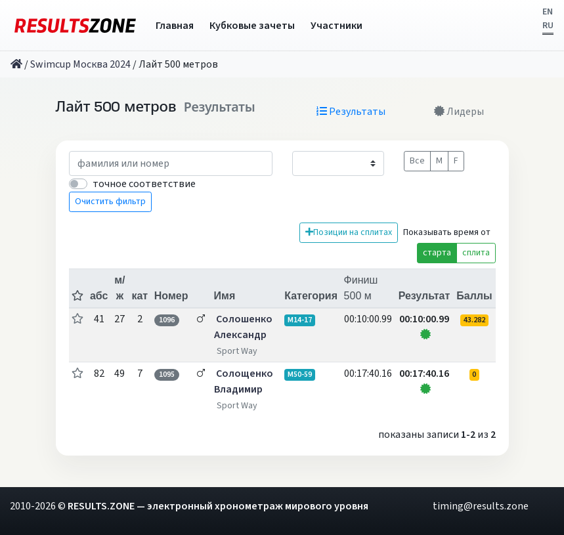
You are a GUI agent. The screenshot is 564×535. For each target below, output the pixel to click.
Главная (175, 25)
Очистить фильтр (110, 201)
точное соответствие (144, 184)
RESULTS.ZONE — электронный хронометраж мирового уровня (218, 506)
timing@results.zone (481, 506)
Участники (336, 25)
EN (547, 11)
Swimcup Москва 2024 (80, 64)
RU (547, 25)
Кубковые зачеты (252, 25)
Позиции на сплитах (348, 232)
